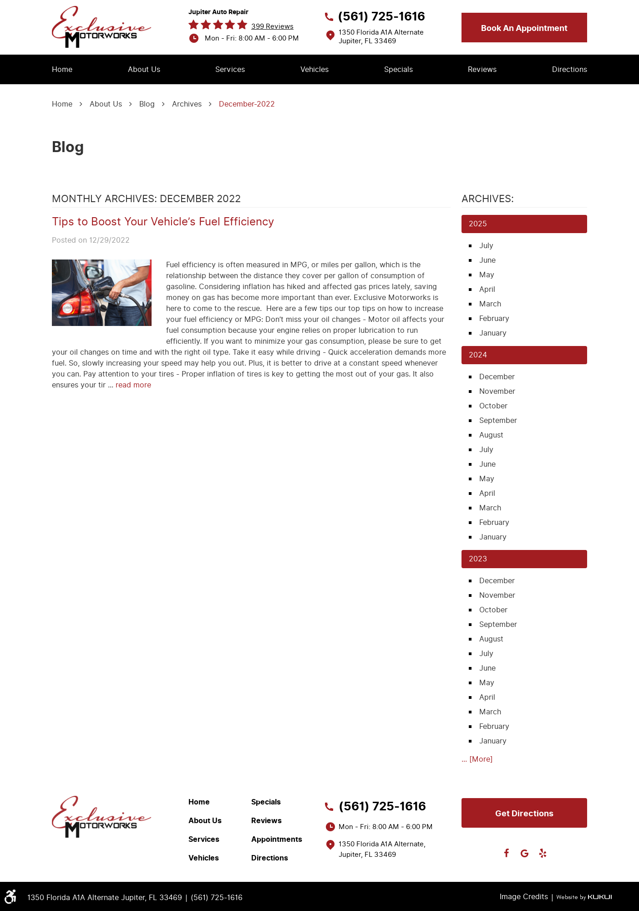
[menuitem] (62, 69)
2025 (478, 224)
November (497, 391)
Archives (187, 104)
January (493, 333)
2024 (478, 355)
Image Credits (524, 896)
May (486, 275)
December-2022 (247, 104)
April (487, 289)
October (493, 406)
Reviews (482, 69)
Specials (398, 69)
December (497, 377)
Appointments (276, 839)
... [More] (477, 759)
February (494, 318)
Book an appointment (524, 28)
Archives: (488, 198)
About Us (144, 69)
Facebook (506, 853)
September (498, 420)
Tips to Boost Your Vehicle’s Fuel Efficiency (163, 222)
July (486, 245)
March (490, 304)
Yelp (542, 853)
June (487, 260)
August (491, 435)
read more (133, 385)
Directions (569, 69)
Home (62, 69)
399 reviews (272, 26)
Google (524, 853)
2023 (478, 559)
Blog (147, 104)
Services (230, 69)
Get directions (524, 813)
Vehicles (314, 69)
